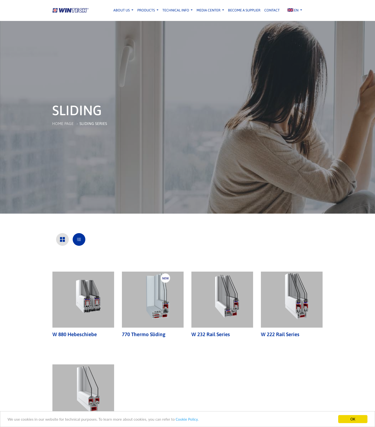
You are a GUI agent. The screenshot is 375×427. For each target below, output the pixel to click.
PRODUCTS (146, 10)
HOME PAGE (63, 123)
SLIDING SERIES (93, 123)
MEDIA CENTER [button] (209, 10)
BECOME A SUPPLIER (244, 10)
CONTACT (272, 10)
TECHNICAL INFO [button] (176, 10)
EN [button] (293, 10)
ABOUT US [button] (121, 10)
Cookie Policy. (187, 419)
